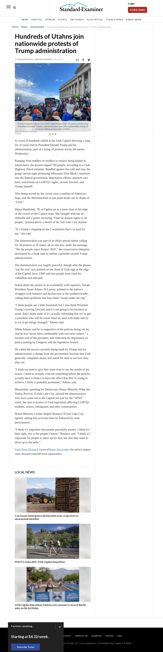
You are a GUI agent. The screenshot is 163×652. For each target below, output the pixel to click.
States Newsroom (59, 449)
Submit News (133, 19)
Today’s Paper (114, 19)
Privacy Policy (64, 636)
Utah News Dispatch (27, 449)
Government (37, 26)
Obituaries (77, 19)
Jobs (119, 636)
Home (15, 26)
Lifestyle (36, 19)
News (25, 19)
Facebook (96, 636)
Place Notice (95, 19)
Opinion (50, 19)
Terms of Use (81, 636)
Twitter (109, 636)
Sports (62, 19)
